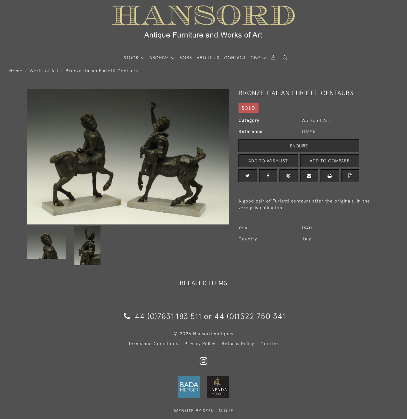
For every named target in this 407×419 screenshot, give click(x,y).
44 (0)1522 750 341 (250, 316)
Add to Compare (330, 160)
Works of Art (44, 70)
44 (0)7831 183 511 (162, 316)
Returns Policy (238, 343)
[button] (285, 57)
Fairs (186, 57)
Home (16, 70)
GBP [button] (256, 57)
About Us (208, 57)
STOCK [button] (132, 57)
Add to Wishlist (268, 160)
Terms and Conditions (153, 343)
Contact (235, 57)
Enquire (299, 145)
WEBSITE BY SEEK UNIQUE (203, 410)
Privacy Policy (199, 343)
